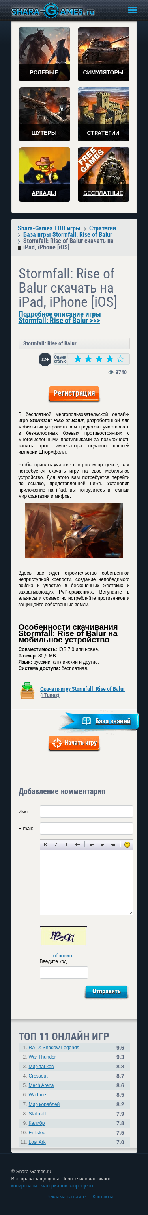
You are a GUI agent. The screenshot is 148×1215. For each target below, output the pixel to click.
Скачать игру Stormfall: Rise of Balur (82, 692)
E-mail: (26, 828)
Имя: (24, 811)
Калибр (37, 1123)
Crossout (38, 1076)
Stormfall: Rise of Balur (50, 343)
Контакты (102, 1197)
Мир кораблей (44, 1104)
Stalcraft (37, 1114)
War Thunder (42, 1057)
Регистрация (74, 393)
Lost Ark (37, 1142)
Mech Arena (41, 1085)
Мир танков (41, 1066)
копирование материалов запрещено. (52, 1186)
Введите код (53, 961)
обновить (63, 956)
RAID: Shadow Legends (54, 1047)
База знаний (113, 721)
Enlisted (37, 1132)
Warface (37, 1095)
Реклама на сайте (66, 1197)
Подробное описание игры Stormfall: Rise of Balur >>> (60, 317)
